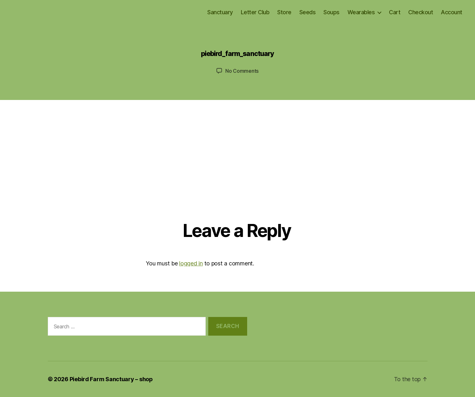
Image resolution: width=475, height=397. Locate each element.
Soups (331, 12)
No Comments (242, 71)
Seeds (307, 12)
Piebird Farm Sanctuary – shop (111, 379)
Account (451, 12)
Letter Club (255, 12)
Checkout (420, 12)
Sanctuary (220, 12)
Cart (394, 12)
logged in (191, 263)
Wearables (361, 12)
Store (284, 12)
